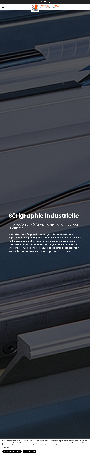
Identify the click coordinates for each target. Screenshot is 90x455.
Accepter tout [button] (29, 451)
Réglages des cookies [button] (12, 451)
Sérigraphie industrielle (44, 216)
